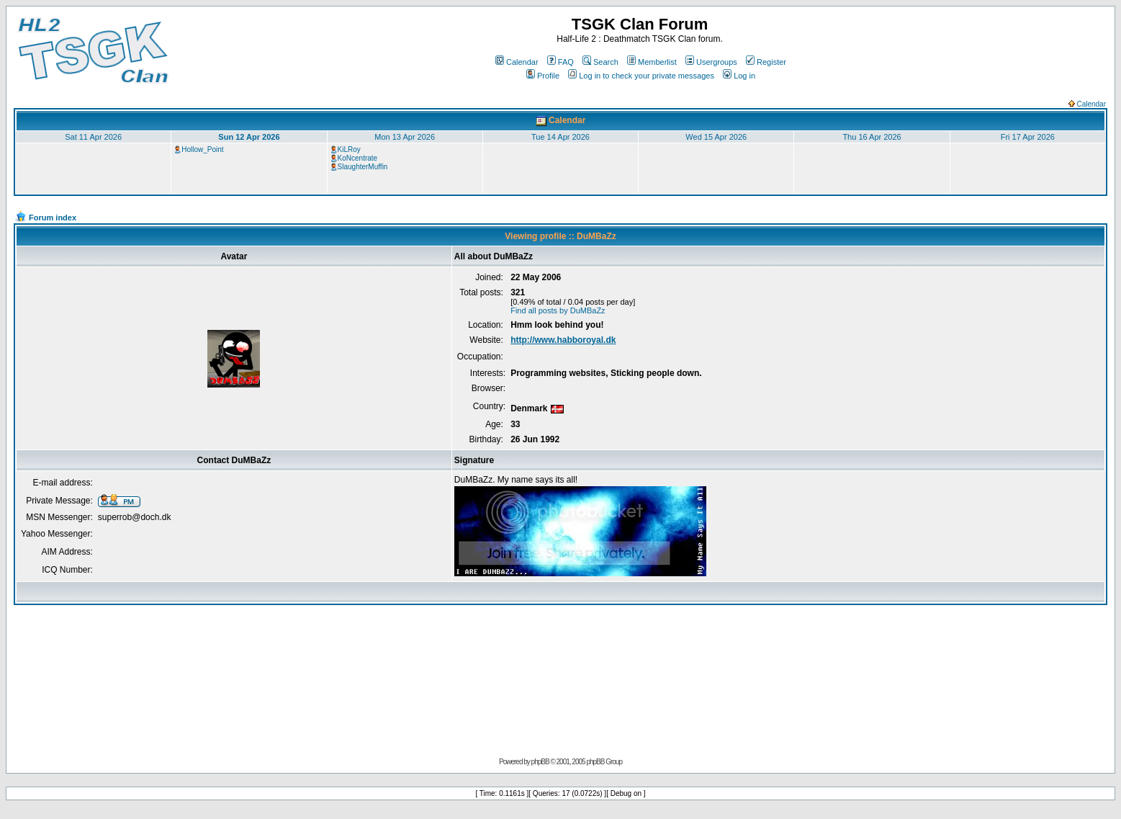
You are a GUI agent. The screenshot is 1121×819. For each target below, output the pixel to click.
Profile (542, 75)
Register (766, 62)
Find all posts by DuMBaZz (557, 310)
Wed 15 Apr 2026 (716, 137)
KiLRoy (349, 149)
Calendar (517, 62)
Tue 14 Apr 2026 (560, 137)
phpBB (540, 762)
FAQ (560, 62)
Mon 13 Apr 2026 (404, 137)
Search (600, 62)
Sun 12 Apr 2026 (248, 137)
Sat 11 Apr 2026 (93, 137)
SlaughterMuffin (363, 167)
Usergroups (711, 62)
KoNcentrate (358, 158)
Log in (739, 75)
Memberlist (652, 62)
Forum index (52, 217)
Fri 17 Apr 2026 (1028, 137)
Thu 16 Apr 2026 (871, 137)
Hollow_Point (202, 149)
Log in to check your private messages (641, 75)
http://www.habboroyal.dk (563, 340)
